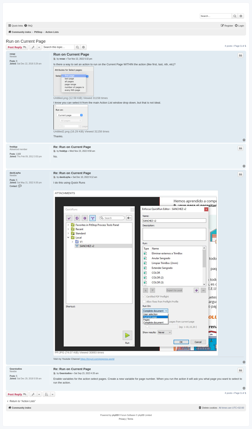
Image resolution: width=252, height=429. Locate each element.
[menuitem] (28, 25)
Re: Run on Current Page (72, 147)
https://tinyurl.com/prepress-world (97, 359)
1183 (18, 154)
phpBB (115, 415)
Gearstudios (16, 369)
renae (12, 54)
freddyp (13, 147)
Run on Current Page (26, 41)
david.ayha (15, 173)
